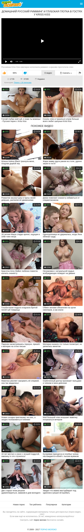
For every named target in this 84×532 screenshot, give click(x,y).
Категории (66, 504)
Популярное (51, 504)
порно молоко (40, 520)
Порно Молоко (48, 529)
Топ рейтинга (35, 504)
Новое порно (19, 504)
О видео (48, 73)
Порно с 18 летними (22, 82)
